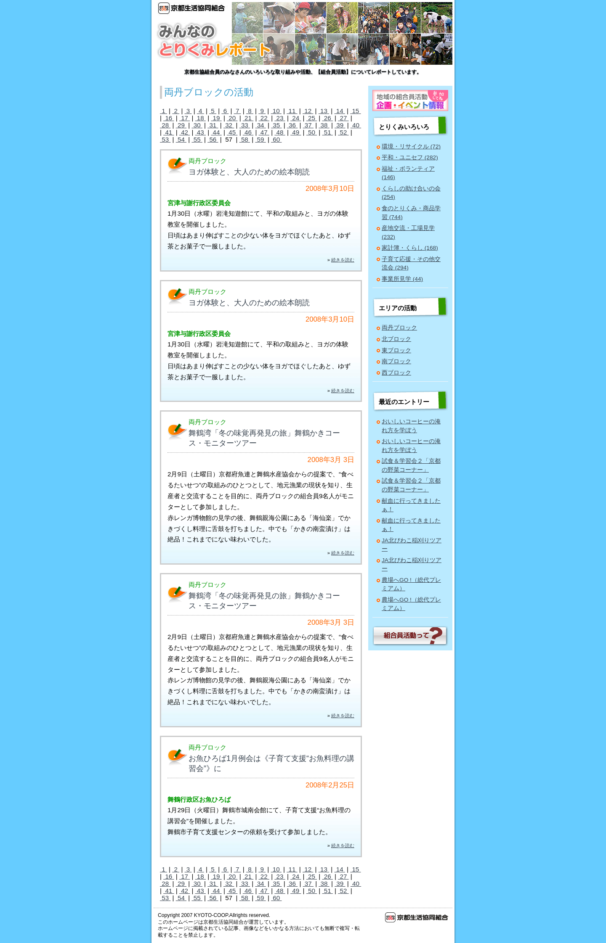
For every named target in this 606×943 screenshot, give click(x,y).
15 (355, 110)
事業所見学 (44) (402, 279)
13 (324, 110)
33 (244, 125)
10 (276, 110)
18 (200, 118)
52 (343, 132)
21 (248, 118)
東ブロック (396, 350)
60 (276, 139)
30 (196, 125)
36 (292, 125)
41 (168, 132)
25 (311, 118)
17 (184, 118)
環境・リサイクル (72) (411, 146)
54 (181, 139)
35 (276, 125)
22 (264, 118)
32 (228, 125)
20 (232, 118)
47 (264, 132)
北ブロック (396, 339)
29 (181, 125)
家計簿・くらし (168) (410, 248)
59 (260, 139)
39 (340, 125)
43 (200, 132)
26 (327, 118)
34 (260, 125)
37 (308, 125)
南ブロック (396, 361)
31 (212, 125)
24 (295, 118)
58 (244, 139)
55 (196, 139)
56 (212, 139)
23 (279, 118)
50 (311, 132)
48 (279, 132)
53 (165, 139)
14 (339, 110)
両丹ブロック (399, 328)
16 (168, 118)
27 (343, 118)
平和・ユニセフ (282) (410, 157)
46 (248, 132)
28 (165, 125)
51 (327, 132)
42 (184, 132)
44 (216, 132)
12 (308, 110)
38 (324, 125)
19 (216, 118)
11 (292, 110)
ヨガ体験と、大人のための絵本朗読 (249, 172)
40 (356, 125)
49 (295, 132)
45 (232, 132)
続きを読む (342, 259)
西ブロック (396, 373)
